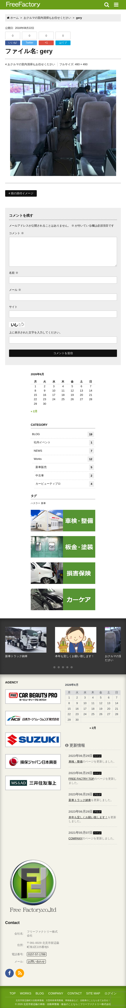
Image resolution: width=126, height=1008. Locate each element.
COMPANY (76, 838)
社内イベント (64, 442)
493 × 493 (81, 64)
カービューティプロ (64, 484)
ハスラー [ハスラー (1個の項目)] (35, 503)
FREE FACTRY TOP (81, 778)
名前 (13, 272)
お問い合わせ (36, 961)
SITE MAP (93, 993)
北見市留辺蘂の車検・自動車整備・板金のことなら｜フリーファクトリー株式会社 (67, 1004)
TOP (12, 993)
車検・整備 (76, 761)
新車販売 (64, 467)
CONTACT (75, 993)
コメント (16, 233)
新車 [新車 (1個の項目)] (43, 503)
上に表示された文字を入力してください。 (35, 332)
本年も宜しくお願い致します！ (88, 817)
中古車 (64, 475)
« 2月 (34, 411)
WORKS (25, 993)
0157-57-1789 (36, 954)
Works (64, 459)
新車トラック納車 (80, 800)
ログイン (110, 993)
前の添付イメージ (21, 193)
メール (15, 289)
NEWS (64, 451)
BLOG (63, 434)
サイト (13, 306)
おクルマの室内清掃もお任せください (30, 64)
